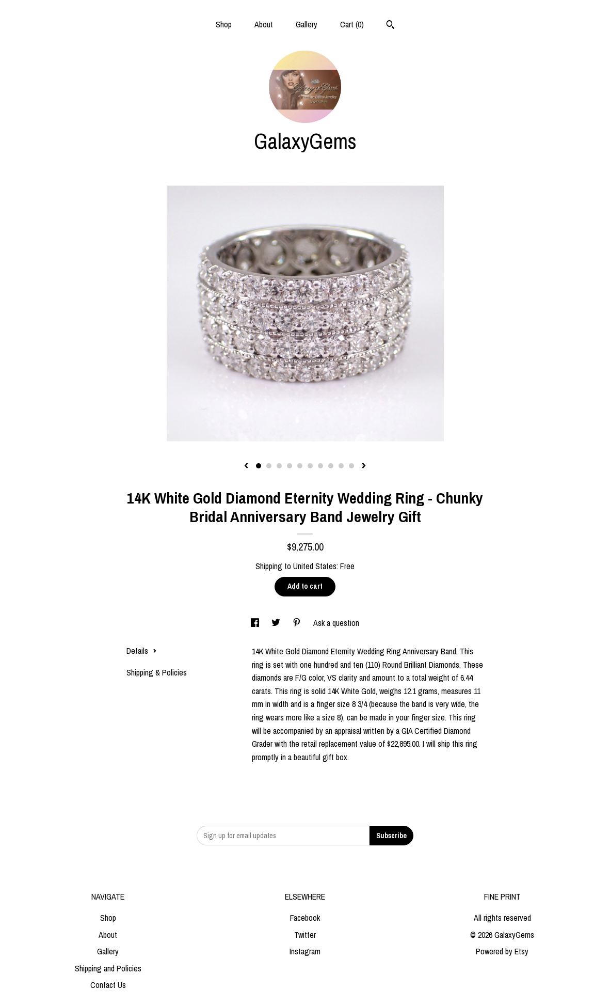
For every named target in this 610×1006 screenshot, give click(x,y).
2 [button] (268, 465)
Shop (224, 24)
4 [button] (289, 465)
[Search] (390, 26)
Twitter (305, 934)
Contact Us (108, 985)
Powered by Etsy (502, 951)
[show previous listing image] (246, 466)
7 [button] (320, 465)
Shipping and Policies (108, 968)
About (263, 24)
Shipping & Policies (156, 672)
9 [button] (341, 465)
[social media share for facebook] (256, 622)
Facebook (305, 917)
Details (141, 650)
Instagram (305, 951)
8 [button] (330, 465)
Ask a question (336, 622)
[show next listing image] (363, 466)
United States (314, 566)
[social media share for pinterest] (298, 622)
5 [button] (299, 465)
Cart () (352, 24)
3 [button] (279, 465)
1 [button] (258, 465)
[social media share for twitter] (276, 622)
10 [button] (351, 465)
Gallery (306, 24)
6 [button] (310, 465)
